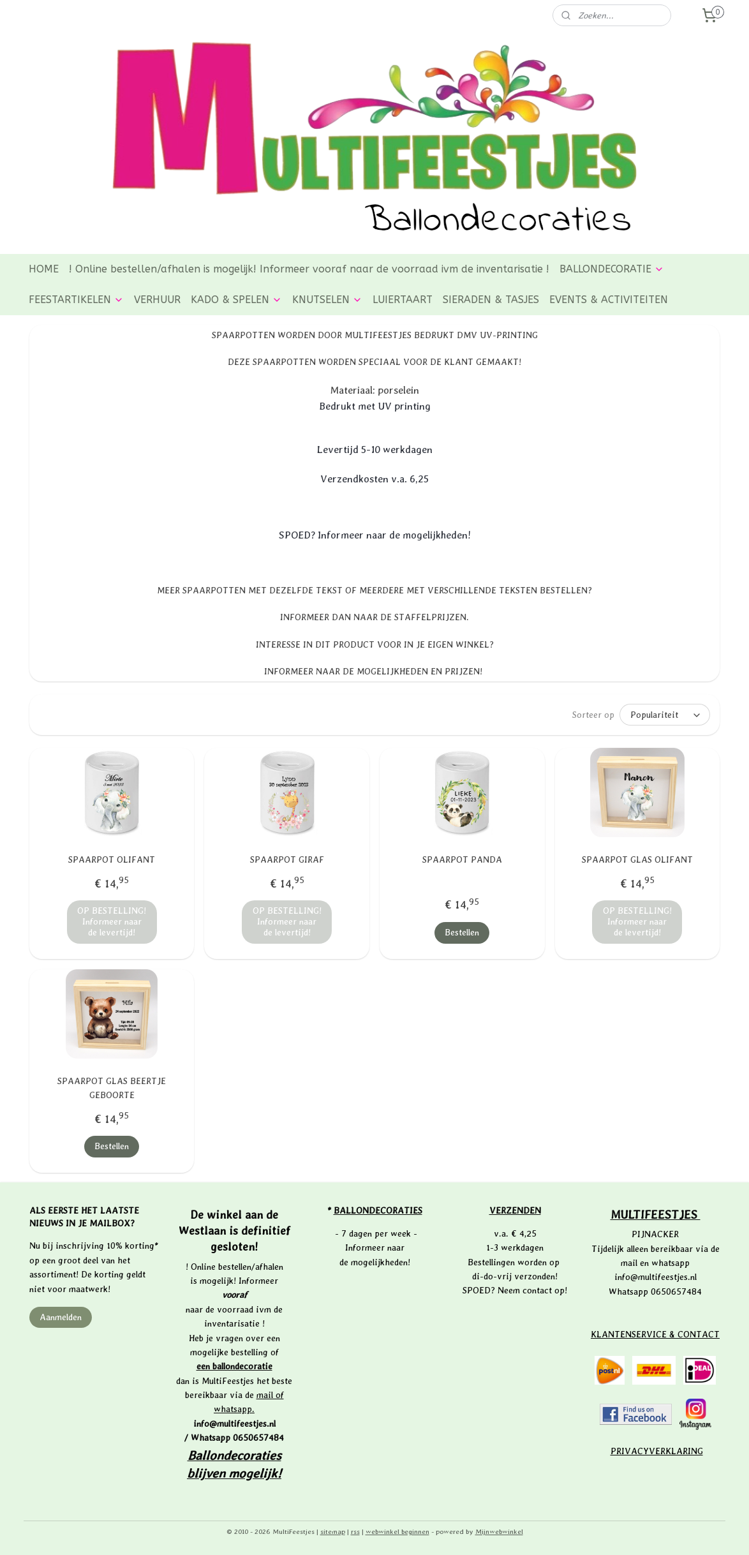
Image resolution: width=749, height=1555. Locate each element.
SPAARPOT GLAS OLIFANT (637, 859)
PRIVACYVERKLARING (657, 1451)
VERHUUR (157, 300)
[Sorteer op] (664, 714)
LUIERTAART (403, 300)
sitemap (332, 1532)
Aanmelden (61, 1317)
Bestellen (462, 932)
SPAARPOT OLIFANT (111, 859)
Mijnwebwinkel (499, 1532)
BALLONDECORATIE (612, 269)
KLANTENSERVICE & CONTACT (655, 1334)
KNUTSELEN (327, 300)
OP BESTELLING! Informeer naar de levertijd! (111, 921)
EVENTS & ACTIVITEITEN (608, 300)
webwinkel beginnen (397, 1532)
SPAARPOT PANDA (462, 859)
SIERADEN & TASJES (491, 300)
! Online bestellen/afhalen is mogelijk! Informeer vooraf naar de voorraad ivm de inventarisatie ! (309, 269)
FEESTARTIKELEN (76, 300)
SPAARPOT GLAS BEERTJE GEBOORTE (111, 1088)
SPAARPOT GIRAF (287, 859)
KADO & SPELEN (236, 300)
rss (355, 1532)
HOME (44, 269)
